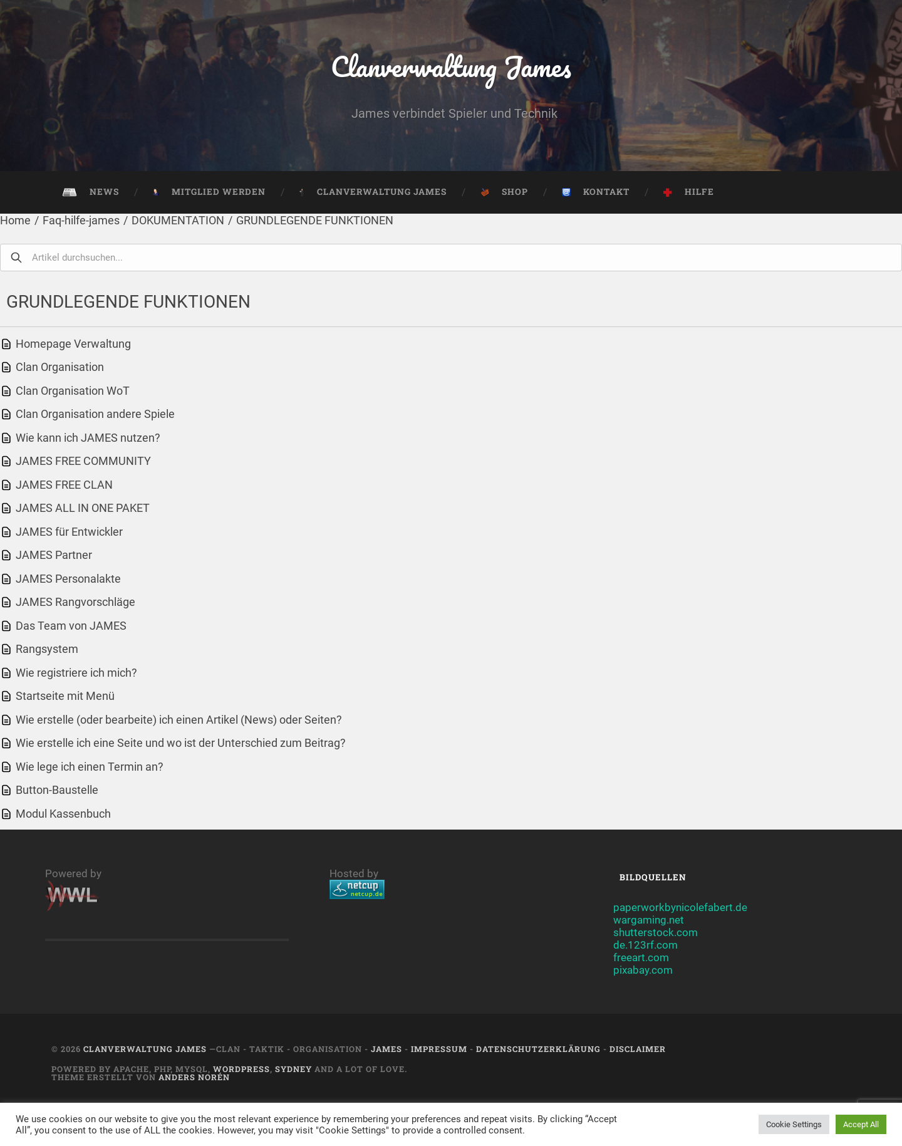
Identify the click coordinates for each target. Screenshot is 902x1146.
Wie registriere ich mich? (76, 672)
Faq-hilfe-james (81, 220)
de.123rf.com (645, 945)
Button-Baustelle (57, 789)
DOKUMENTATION (178, 220)
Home (15, 220)
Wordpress (241, 1069)
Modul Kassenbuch (63, 813)
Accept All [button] (861, 1124)
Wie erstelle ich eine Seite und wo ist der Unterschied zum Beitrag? (181, 742)
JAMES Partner (54, 554)
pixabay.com (643, 970)
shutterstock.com (655, 932)
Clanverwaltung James (451, 66)
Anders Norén (194, 1077)
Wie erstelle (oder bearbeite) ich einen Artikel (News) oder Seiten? (179, 719)
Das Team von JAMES (71, 625)
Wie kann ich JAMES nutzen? (88, 437)
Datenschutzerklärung (538, 1049)
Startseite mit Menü (65, 695)
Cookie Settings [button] (794, 1124)
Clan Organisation (60, 366)
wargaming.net (648, 920)
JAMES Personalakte (68, 578)
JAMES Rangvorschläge (75, 601)
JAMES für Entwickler (69, 531)
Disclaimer (637, 1049)
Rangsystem (47, 648)
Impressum (439, 1049)
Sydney (293, 1069)
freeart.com (641, 957)
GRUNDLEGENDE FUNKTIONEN (314, 220)
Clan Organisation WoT (73, 390)
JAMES (386, 1049)
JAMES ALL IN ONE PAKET (83, 507)
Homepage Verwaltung (73, 343)
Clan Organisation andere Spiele (95, 413)
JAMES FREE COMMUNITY (83, 460)
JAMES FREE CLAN (64, 484)
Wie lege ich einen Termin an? (89, 766)
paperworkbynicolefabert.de (680, 907)
